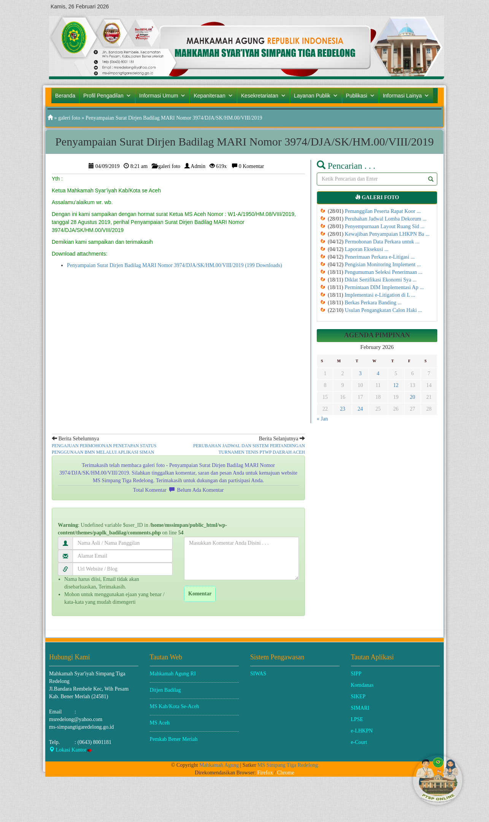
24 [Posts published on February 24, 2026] (360, 409)
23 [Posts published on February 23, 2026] (342, 409)
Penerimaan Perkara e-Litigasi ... (379, 257)
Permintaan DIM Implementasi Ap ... (384, 287)
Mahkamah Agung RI (173, 673)
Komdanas (362, 685)
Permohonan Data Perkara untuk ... (382, 242)
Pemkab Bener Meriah (174, 739)
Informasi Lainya (406, 95)
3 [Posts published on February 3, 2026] (360, 373)
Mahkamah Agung (219, 765)
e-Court (359, 742)
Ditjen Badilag (165, 690)
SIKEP (358, 696)
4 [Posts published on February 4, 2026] (378, 373)
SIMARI (360, 708)
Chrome (285, 773)
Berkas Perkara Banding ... (373, 302)
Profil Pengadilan (107, 95)
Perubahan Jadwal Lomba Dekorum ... (386, 219)
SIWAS (258, 673)
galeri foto (69, 118)
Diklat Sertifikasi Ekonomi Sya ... (380, 280)
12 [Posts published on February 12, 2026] (396, 385)
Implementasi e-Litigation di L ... (380, 295)
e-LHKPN (362, 731)
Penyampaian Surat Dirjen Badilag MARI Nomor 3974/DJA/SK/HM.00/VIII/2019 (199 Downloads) (174, 265)
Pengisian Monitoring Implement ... (383, 264)
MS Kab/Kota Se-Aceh (174, 706)
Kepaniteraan (213, 95)
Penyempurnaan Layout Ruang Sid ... (385, 226)
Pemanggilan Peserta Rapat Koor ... (383, 211)
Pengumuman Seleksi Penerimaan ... (383, 272)
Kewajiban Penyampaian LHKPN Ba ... (387, 234)
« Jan (322, 419)
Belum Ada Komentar (200, 490)
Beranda (65, 96)
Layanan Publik (316, 95)
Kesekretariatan (263, 95)
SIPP (356, 673)
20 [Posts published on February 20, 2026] (412, 397)
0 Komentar (251, 166)
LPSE (357, 719)
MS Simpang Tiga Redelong (287, 765)
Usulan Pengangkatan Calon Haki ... (383, 310)
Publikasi (360, 95)
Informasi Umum (162, 95)
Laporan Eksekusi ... (367, 249)
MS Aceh (160, 723)
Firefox (265, 773)
